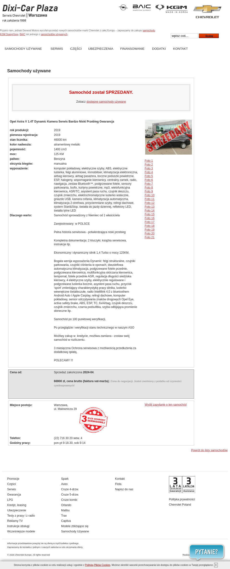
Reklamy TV (15, 521)
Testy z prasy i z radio (21, 515)
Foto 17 (150, 222)
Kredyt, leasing (16, 505)
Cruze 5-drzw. (70, 494)
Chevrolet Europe (23, 555)
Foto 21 (150, 237)
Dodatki (159, 48)
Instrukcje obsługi (18, 526)
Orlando (66, 505)
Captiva (66, 521)
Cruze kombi (69, 500)
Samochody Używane (23, 48)
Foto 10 (150, 195)
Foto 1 (149, 160)
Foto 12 (150, 203)
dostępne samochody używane (106, 101)
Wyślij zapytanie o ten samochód (166, 404)
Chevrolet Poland (180, 504)
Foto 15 (150, 214)
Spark (65, 478)
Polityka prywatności (182, 499)
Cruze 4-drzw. (70, 489)
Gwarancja (14, 494)
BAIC (22, 34)
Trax (64, 515)
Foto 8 (149, 187)
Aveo (64, 484)
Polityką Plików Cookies (97, 565)
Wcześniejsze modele (21, 531)
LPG (10, 500)
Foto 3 (149, 168)
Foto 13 (150, 206)
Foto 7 (149, 183)
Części (76, 48)
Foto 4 (149, 172)
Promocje (13, 478)
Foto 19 (150, 229)
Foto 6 (149, 180)
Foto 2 (149, 164)
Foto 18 (150, 226)
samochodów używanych (54, 34)
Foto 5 (149, 176)
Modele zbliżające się (74, 526)
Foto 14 (150, 210)
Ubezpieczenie (16, 510)
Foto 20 (150, 233)
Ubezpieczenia (100, 48)
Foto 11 (150, 199)
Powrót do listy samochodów (209, 450)
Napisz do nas (124, 489)
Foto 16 (150, 218)
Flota (118, 484)
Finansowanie (132, 48)
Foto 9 (149, 191)
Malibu (65, 510)
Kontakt (180, 48)
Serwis (57, 48)
